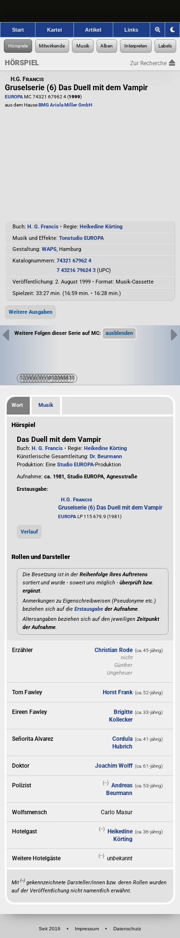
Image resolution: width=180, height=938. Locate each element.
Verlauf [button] (29, 532)
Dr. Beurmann (106, 456)
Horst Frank (117, 692)
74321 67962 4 (74, 261)
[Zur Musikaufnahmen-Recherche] (83, 46)
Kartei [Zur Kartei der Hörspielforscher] (54, 30)
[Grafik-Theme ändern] (172, 30)
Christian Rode (113, 650)
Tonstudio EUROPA (81, 238)
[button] (119, 333)
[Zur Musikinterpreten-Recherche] (136, 46)
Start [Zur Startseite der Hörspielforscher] (18, 30)
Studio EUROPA (75, 465)
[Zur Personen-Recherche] (52, 46)
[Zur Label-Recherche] (166, 46)
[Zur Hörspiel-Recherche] (18, 46)
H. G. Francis (43, 227)
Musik (45, 405)
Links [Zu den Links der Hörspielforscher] (131, 30)
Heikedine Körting (101, 227)
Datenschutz (127, 928)
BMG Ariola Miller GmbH (65, 104)
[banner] (90, 11)
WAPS (49, 249)
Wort (17, 405)
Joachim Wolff (113, 765)
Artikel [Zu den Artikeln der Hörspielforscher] (93, 30)
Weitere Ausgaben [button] (30, 312)
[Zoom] (157, 30)
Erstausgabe (88, 609)
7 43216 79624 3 (76, 270)
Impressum (87, 928)
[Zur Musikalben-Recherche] (107, 46)
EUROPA (14, 96)
